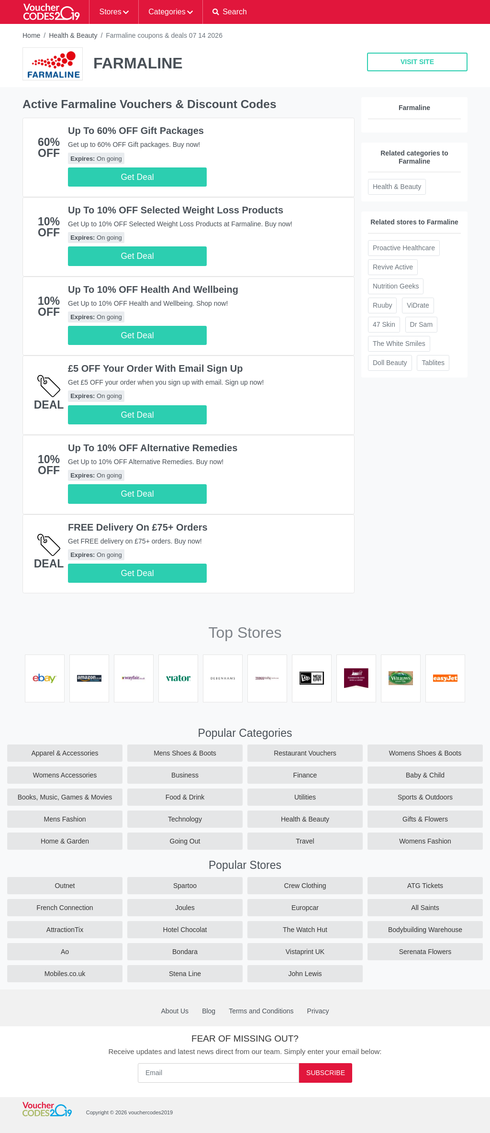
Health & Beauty (73, 35)
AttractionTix (64, 929)
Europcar (305, 907)
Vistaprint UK (305, 951)
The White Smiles (399, 343)
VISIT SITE (417, 62)
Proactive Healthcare (404, 248)
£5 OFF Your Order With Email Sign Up (155, 368)
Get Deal (137, 177)
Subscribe (325, 1073)
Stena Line (185, 973)
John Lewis (305, 973)
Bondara (185, 951)
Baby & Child (425, 775)
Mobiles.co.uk (65, 973)
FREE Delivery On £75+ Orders (138, 527)
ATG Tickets (425, 885)
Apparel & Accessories (64, 753)
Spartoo (185, 885)
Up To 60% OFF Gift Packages (136, 130)
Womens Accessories (65, 775)
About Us (175, 1011)
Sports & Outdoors (425, 797)
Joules (184, 907)
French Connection (64, 907)
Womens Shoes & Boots (425, 753)
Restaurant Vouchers (305, 753)
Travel (305, 841)
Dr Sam (421, 324)
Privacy (318, 1011)
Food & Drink (185, 797)
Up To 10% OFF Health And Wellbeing (153, 289)
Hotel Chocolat (185, 929)
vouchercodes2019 (150, 1112)
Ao (65, 951)
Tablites (433, 363)
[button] (229, 12)
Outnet (65, 885)
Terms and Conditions (261, 1011)
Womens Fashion (425, 841)
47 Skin (384, 324)
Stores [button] (110, 12)
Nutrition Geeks (396, 286)
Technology (185, 819)
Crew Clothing (305, 885)
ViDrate (418, 305)
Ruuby (382, 305)
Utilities (305, 797)
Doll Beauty (390, 363)
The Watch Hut (305, 929)
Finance (305, 775)
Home (31, 35)
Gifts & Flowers (425, 819)
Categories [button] (166, 12)
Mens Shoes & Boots (185, 753)
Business (185, 775)
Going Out (185, 841)
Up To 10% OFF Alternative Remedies (152, 448)
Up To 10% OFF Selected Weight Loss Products (175, 210)
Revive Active (393, 267)
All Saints (425, 907)
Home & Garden (65, 841)
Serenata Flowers (425, 951)
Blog (208, 1011)
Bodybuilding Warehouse (425, 929)
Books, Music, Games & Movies (65, 797)
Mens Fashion (65, 819)
